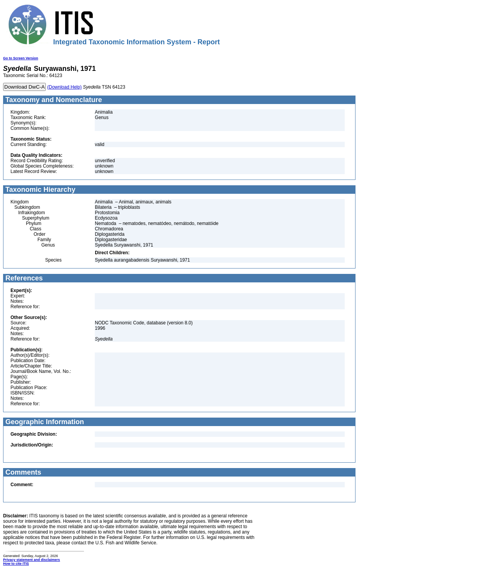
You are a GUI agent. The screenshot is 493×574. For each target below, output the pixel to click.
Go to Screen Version (20, 58)
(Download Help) (64, 87)
